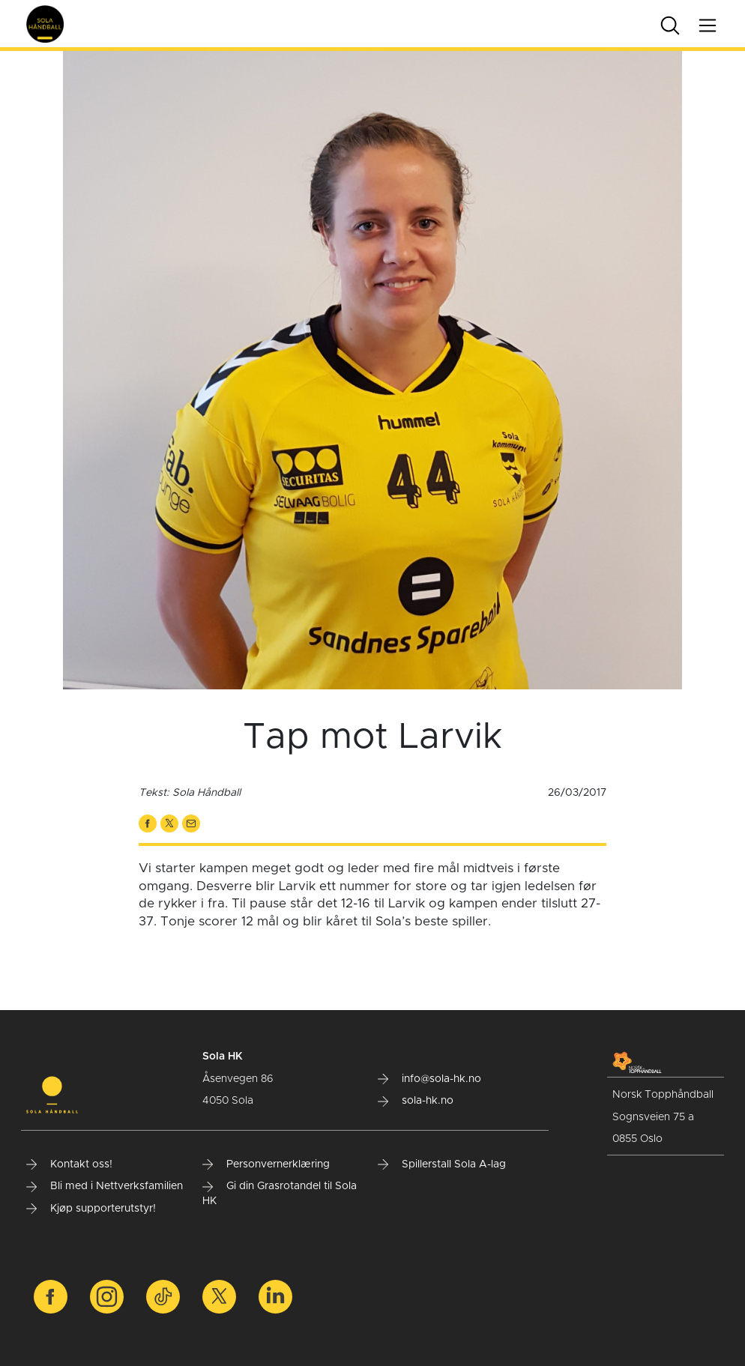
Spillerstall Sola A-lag (442, 1164)
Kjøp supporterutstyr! (91, 1208)
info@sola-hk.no (429, 1079)
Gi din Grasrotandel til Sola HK (279, 1193)
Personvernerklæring (266, 1164)
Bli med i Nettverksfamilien (104, 1186)
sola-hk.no (415, 1100)
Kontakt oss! (69, 1164)
